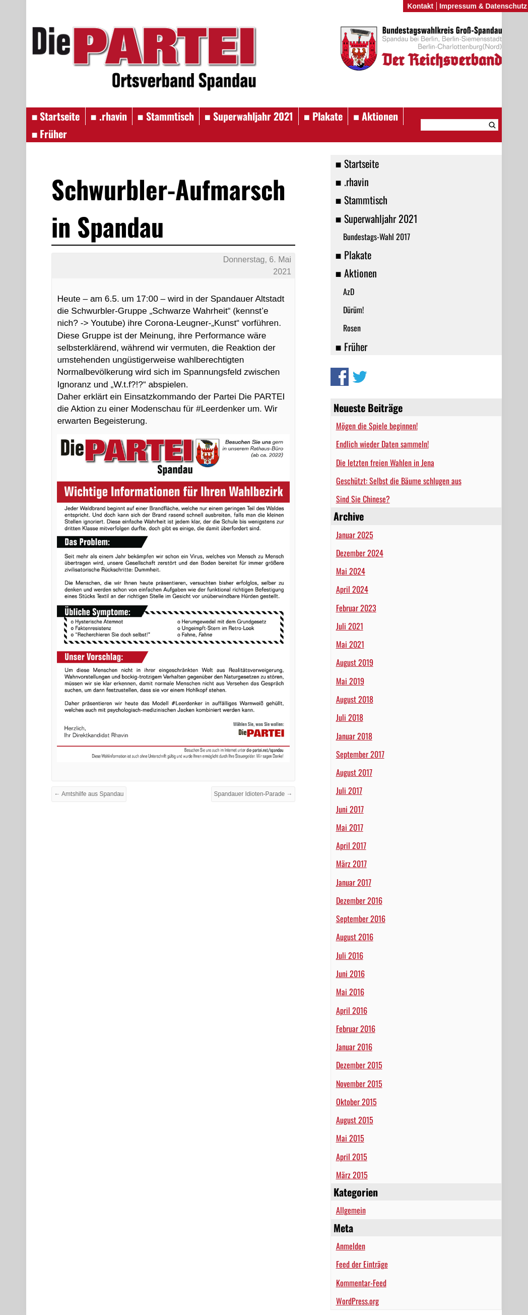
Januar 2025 (354, 535)
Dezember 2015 (359, 1065)
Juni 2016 (350, 973)
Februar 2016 (355, 1028)
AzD (348, 291)
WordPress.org (357, 1301)
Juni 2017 (350, 809)
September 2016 (360, 918)
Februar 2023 (356, 608)
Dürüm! (353, 310)
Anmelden (350, 1246)
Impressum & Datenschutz (483, 6)
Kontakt (420, 6)
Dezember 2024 (359, 553)
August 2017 (354, 772)
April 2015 (351, 1157)
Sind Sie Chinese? (363, 499)
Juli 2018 (349, 717)
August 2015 (354, 1120)
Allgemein (351, 1210)
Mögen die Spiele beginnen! (377, 426)
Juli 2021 (349, 626)
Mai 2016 (350, 992)
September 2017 (360, 754)
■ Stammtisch (166, 116)
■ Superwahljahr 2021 (249, 116)
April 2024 (352, 589)
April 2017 (351, 845)
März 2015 (352, 1175)
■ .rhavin (109, 116)
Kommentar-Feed (361, 1283)
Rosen (352, 328)
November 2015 (359, 1083)
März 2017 (351, 863)
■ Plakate (323, 116)
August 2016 (354, 937)
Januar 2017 (353, 882)
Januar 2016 (354, 1047)
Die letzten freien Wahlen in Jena (385, 462)
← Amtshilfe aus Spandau (88, 793)
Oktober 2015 (356, 1102)
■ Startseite (55, 116)
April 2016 (351, 1010)
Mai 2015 (350, 1138)
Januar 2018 (354, 736)
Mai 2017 (349, 827)
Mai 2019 (350, 681)
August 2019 (354, 662)
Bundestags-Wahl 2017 (376, 237)
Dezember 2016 (359, 900)
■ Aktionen (375, 116)
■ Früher (49, 133)
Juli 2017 (349, 790)
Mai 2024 (350, 571)
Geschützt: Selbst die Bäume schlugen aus (398, 481)
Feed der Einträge (362, 1264)
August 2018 (354, 699)
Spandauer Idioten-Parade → (253, 793)
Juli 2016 (349, 955)
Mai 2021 (350, 644)
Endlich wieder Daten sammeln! (382, 444)
